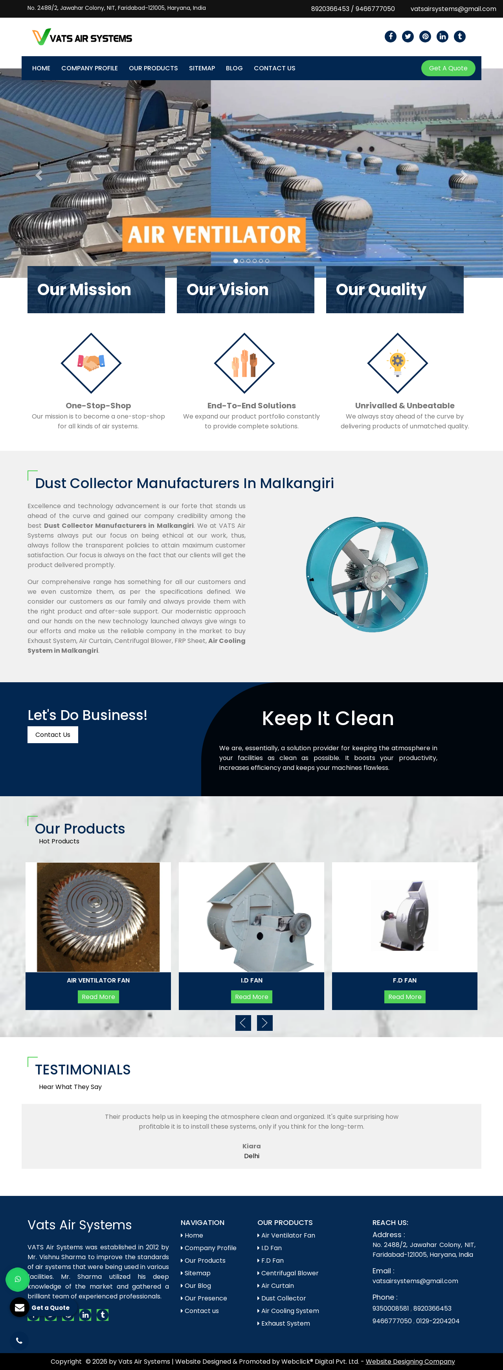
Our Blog (196, 1285)
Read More (98, 996)
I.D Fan (252, 980)
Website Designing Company (410, 1361)
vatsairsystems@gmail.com (453, 8)
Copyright (66, 1361)
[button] (37, 173)
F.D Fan (405, 980)
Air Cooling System (288, 1310)
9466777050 (375, 8)
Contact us (200, 1310)
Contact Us (275, 68)
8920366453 (330, 8)
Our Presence (204, 1298)
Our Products (153, 68)
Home (41, 68)
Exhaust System (283, 1323)
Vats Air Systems (80, 1225)
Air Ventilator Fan (98, 980)
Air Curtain (275, 1285)
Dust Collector (281, 1298)
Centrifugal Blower (288, 1273)
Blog (234, 68)
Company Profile (89, 68)
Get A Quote (448, 68)
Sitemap (202, 68)
